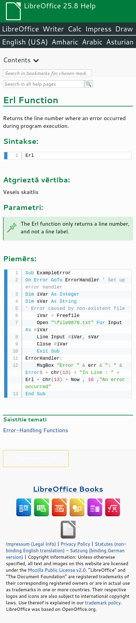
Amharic (65, 42)
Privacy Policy (75, 542)
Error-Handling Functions (35, 429)
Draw (124, 29)
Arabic (92, 42)
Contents (17, 59)
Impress (98, 29)
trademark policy (103, 601)
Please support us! (36, 456)
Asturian (120, 42)
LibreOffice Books (68, 487)
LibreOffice (20, 29)
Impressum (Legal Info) (31, 542)
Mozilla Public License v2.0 (57, 568)
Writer (53, 29)
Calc (75, 29)
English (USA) (25, 42)
